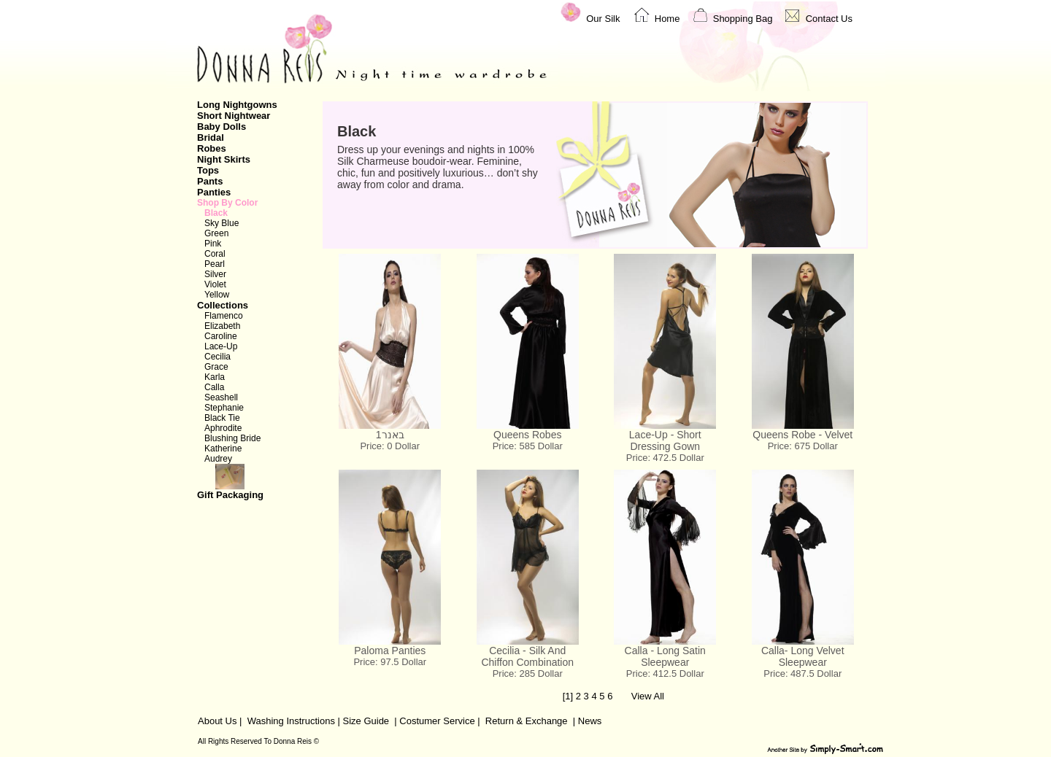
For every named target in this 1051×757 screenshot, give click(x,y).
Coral (215, 254)
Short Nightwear (233, 115)
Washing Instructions (291, 720)
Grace (216, 367)
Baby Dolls (221, 126)
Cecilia (217, 357)
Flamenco (223, 316)
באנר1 (390, 434)
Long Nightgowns (237, 104)
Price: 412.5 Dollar (665, 673)
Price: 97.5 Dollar (389, 661)
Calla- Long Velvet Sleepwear (802, 656)
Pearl (214, 264)
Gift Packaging (251, 482)
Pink (212, 243)
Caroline (220, 336)
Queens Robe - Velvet (802, 434)
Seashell (221, 397)
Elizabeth (222, 326)
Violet (215, 284)
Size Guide (364, 720)
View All (647, 696)
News (590, 720)
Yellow (216, 295)
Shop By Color (227, 203)
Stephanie (224, 408)
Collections (222, 305)
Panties (214, 192)
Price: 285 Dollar (528, 673)
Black (216, 213)
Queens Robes (527, 434)
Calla (214, 387)
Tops (208, 170)
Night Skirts (223, 159)
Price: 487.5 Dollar (802, 673)
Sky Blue (221, 223)
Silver (215, 274)
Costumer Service (436, 720)
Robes (211, 148)
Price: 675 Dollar (803, 445)
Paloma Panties (390, 650)
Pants (210, 181)
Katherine (223, 448)
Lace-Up (220, 346)
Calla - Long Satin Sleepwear (665, 656)
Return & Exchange (526, 720)
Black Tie (222, 418)
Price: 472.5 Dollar (665, 457)
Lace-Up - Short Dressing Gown (665, 440)
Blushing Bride (232, 438)
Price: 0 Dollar (390, 445)
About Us (217, 720)
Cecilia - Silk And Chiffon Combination (527, 656)
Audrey (218, 459)
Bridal (210, 137)
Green (216, 233)
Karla (214, 377)
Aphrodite (223, 428)
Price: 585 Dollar (528, 445)
